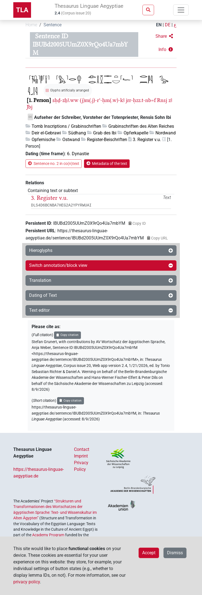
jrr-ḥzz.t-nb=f (141, 100)
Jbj (29, 107)
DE (167, 24)
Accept (148, 552)
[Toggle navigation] (181, 10)
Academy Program (48, 535)
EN (159, 24)
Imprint (81, 456)
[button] (164, 36)
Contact (81, 449)
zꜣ (170, 100)
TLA (22, 10)
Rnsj (162, 100)
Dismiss (175, 552)
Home (31, 24)
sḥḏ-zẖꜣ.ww (65, 100)
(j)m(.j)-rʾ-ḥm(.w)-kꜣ (102, 100)
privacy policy (26, 581)
